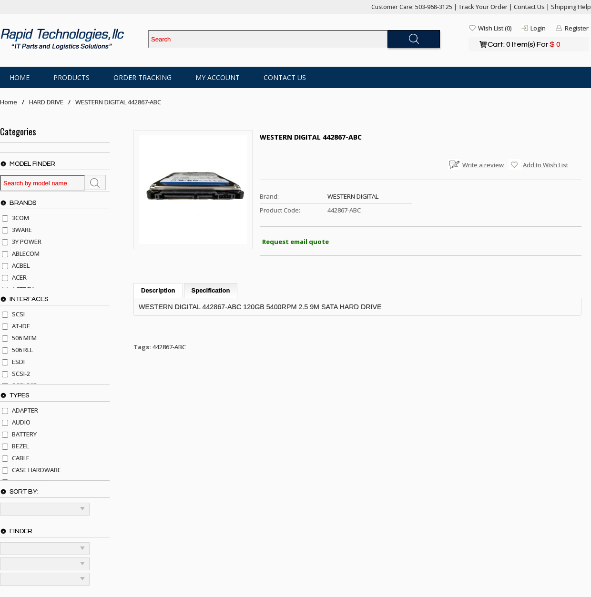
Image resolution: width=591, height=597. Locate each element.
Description (158, 290)
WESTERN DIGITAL (352, 196)
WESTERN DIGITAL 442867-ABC (118, 102)
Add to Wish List (545, 165)
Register (577, 28)
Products (71, 77)
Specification (211, 290)
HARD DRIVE (46, 102)
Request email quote (295, 241)
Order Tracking (142, 77)
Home (20, 77)
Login (538, 28)
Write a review (483, 165)
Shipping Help (571, 6)
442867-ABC (169, 347)
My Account (217, 77)
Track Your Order (483, 6)
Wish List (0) (494, 28)
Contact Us (529, 6)
